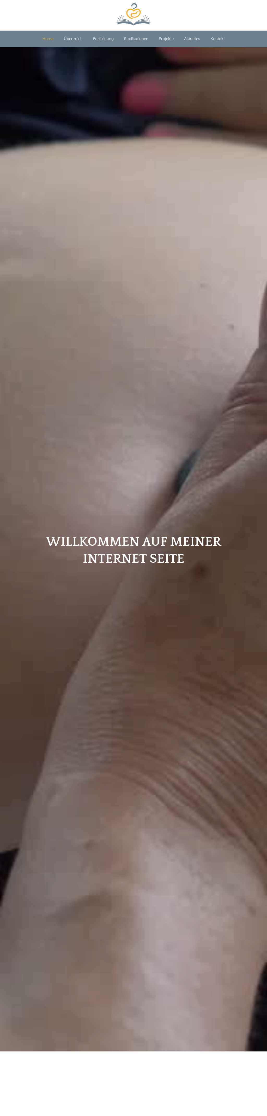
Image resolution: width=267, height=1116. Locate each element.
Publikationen (136, 38)
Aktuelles (192, 38)
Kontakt (217, 38)
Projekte (166, 38)
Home (48, 38)
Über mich (73, 38)
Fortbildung (103, 38)
